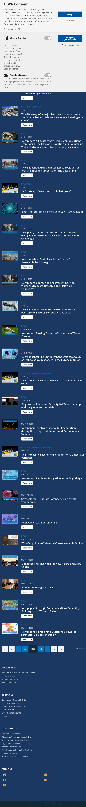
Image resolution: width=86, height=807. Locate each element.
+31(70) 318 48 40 (19, 700)
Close (20, 29)
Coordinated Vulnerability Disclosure (18, 750)
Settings (70, 20)
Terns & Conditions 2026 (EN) (14, 746)
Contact (5, 716)
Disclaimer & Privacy (11, 733)
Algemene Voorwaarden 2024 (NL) (17, 737)
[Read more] (27, 98)
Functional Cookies (15, 75)
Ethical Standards (9, 753)
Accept (70, 14)
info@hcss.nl (14, 703)
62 (25, 649)
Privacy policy (10, 29)
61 (18, 649)
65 (48, 649)
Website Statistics (15, 38)
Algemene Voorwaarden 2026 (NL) (17, 743)
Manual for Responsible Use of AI (16, 756)
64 (41, 649)
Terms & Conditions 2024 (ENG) (15, 740)
